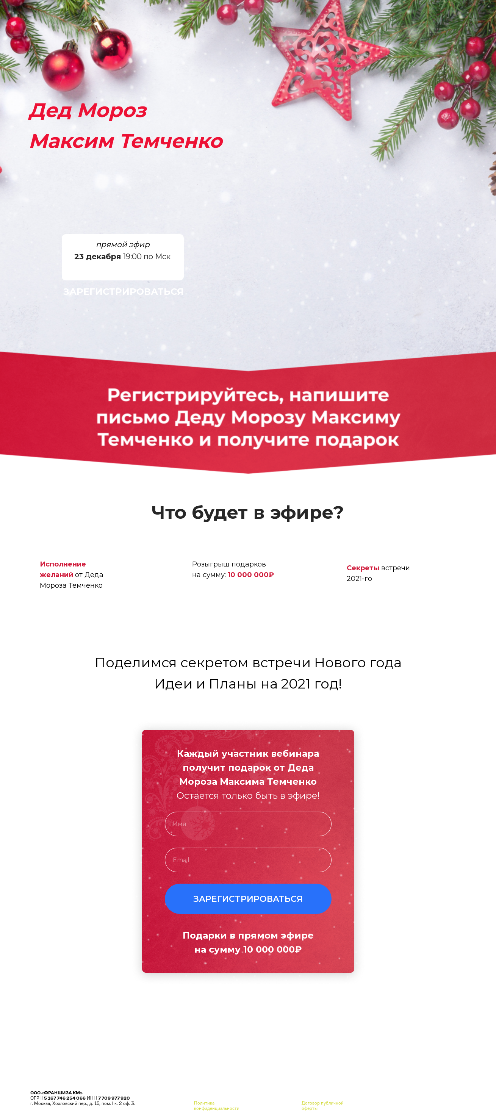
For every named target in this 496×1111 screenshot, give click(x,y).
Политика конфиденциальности (216, 1105)
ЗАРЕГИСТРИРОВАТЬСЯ (123, 291)
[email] (248, 860)
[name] (248, 824)
